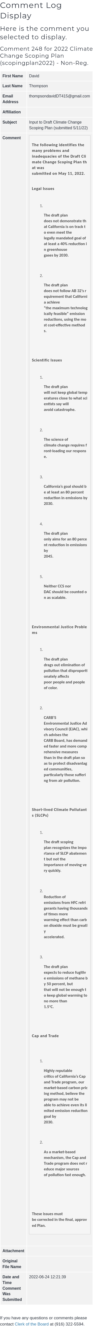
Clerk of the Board (32, 1324)
